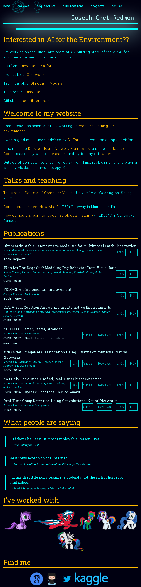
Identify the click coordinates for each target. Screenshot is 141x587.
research (58, 154)
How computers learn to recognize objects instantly (48, 215)
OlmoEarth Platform (37, 66)
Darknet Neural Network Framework (59, 148)
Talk (74, 363)
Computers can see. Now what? (31, 207)
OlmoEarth (36, 75)
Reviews (104, 335)
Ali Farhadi (77, 140)
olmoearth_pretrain (32, 101)
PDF (133, 252)
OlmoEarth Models (46, 83)
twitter (105, 154)
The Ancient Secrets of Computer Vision (38, 193)
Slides (87, 335)
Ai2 (55, 126)
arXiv (120, 252)
